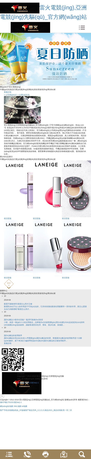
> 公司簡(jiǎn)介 (10, 95)
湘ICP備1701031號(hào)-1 (28, 383)
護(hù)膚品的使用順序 (13, 335)
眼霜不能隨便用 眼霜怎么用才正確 (18, 304)
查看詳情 (7, 92)
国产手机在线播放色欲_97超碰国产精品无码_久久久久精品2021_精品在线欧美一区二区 (36, 410)
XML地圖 (17, 406)
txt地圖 (24, 406)
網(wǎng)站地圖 (6, 406)
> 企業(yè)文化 (24, 95)
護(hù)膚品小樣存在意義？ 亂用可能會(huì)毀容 (23, 320)
